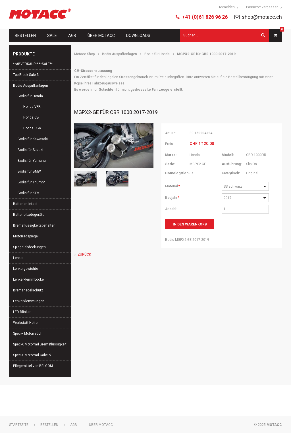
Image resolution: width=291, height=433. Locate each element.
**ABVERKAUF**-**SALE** (33, 64)
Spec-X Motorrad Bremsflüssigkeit (39, 344)
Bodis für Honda (157, 54)
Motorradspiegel (26, 236)
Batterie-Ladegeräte (28, 215)
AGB (72, 35)
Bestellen (25, 35)
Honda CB (31, 117)
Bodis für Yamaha (32, 161)
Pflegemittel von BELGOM (33, 366)
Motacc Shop (84, 54)
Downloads (138, 35)
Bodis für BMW (29, 171)
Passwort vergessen (262, 7)
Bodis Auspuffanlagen (119, 54)
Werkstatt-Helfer (26, 323)
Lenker (18, 258)
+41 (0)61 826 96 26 (205, 17)
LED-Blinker (22, 312)
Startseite (18, 425)
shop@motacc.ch (262, 17)
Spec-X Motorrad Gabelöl (32, 355)
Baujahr (172, 197)
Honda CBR (32, 128)
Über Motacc (101, 35)
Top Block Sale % (26, 75)
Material (172, 185)
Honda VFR (32, 107)
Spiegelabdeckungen (29, 247)
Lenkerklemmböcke (28, 279)
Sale (52, 35)
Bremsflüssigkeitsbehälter (34, 225)
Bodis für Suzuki (30, 150)
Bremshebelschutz (28, 290)
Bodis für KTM (29, 193)
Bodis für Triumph (31, 182)
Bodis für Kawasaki (33, 139)
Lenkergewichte (25, 269)
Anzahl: (171, 209)
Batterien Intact (25, 204)
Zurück (84, 254)
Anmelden (227, 7)
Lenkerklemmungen (28, 301)
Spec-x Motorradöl (27, 333)
